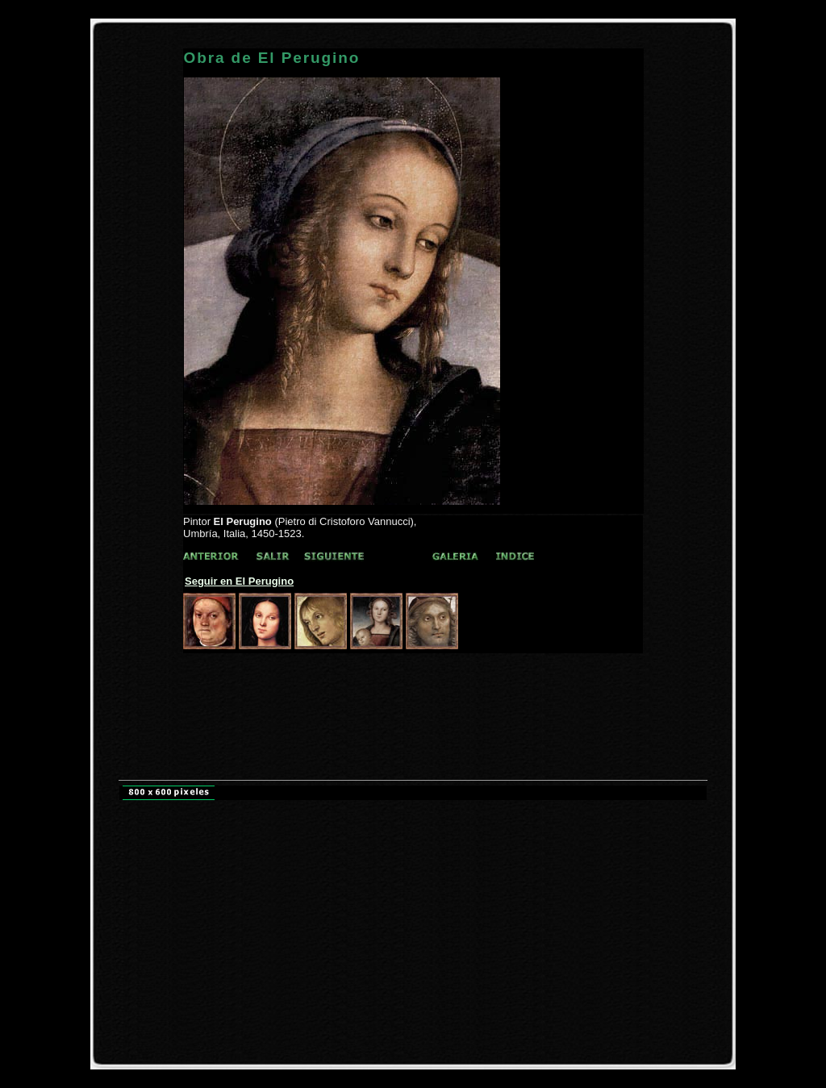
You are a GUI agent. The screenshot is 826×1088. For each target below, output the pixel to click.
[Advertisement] (413, 683)
